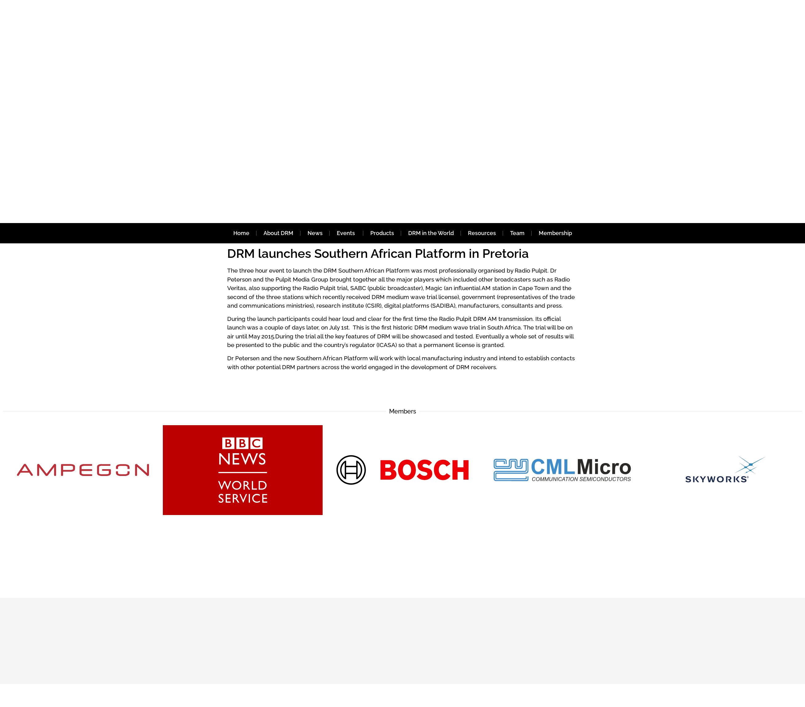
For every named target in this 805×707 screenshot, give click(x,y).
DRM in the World (431, 233)
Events (346, 233)
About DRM (278, 233)
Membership (555, 233)
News (315, 233)
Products (382, 233)
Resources (482, 233)
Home (241, 233)
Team (517, 233)
